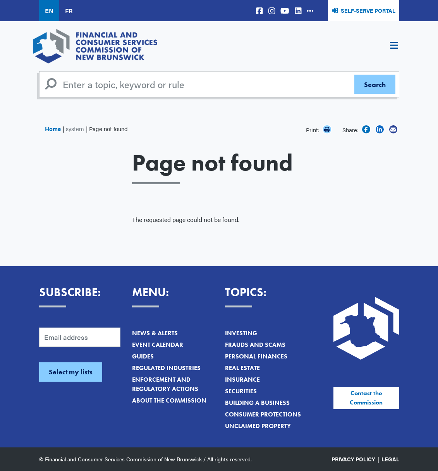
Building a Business (257, 403)
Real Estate (242, 368)
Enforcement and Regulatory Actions (165, 384)
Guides (143, 356)
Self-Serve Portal (368, 10)
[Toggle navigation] (394, 46)
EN (49, 10)
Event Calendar (157, 345)
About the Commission (169, 400)
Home (53, 129)
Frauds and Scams (255, 345)
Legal (390, 459)
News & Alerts (155, 333)
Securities (241, 391)
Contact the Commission (366, 397)
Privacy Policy (353, 459)
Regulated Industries (166, 368)
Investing (241, 333)
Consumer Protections (263, 414)
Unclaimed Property (258, 426)
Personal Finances (256, 356)
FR (68, 10)
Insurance (242, 379)
